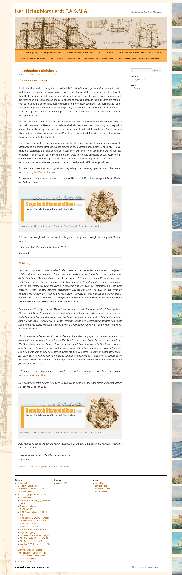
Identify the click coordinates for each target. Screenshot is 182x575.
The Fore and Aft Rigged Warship (34, 538)
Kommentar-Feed (102, 489)
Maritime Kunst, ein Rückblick (32, 59)
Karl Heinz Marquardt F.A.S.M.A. (52, 11)
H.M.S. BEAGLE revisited (31, 527)
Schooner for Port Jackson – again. (35, 535)
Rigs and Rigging (27, 532)
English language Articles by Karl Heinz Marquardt (139, 52)
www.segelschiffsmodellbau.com (34, 375)
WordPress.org (101, 492)
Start (21, 52)
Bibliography (32, 52)
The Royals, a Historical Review (33, 541)
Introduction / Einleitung (37, 70)
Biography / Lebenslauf (52, 52)
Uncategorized (41, 466)
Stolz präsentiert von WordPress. (147, 567)
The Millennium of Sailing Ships (98, 59)
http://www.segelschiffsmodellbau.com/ (37, 172)
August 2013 (139, 79)
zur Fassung (32, 80)
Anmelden (138, 88)
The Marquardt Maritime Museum (65, 59)
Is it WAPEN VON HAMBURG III (34, 529)
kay (53, 75)
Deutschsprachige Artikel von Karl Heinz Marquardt (89, 52)
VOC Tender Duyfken (126, 59)
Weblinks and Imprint (149, 59)
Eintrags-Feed (101, 486)
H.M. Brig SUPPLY (28, 524)
